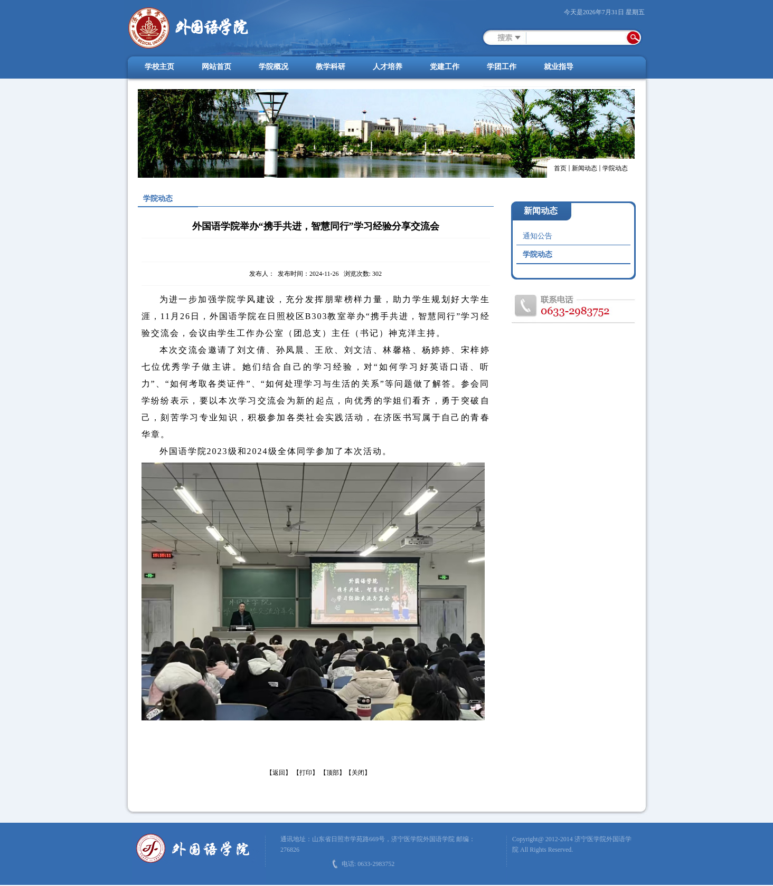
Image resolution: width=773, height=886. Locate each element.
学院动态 (615, 168)
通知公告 (537, 236)
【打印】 (305, 772)
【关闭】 (358, 772)
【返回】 (278, 772)
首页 (560, 168)
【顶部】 (332, 772)
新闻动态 (584, 168)
